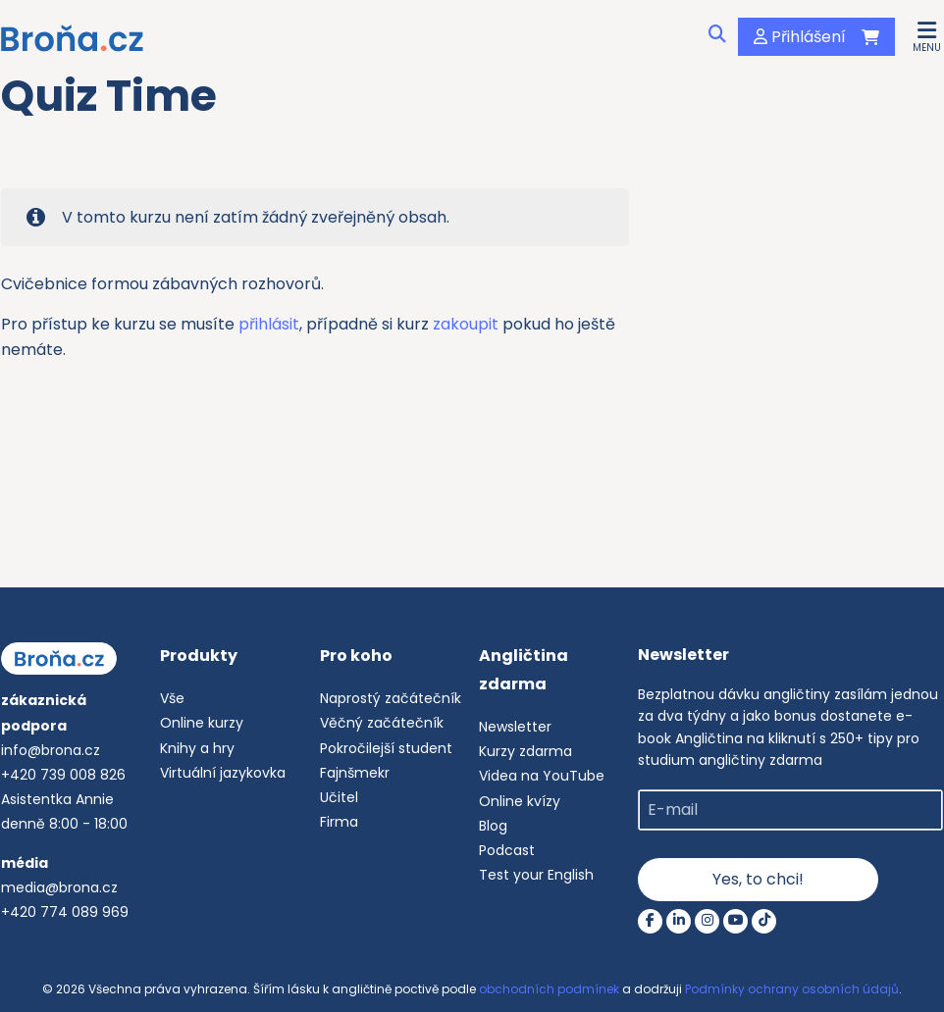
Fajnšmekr (355, 773)
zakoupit (467, 324)
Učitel (339, 797)
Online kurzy (201, 723)
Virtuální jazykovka (223, 773)
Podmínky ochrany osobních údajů (792, 989)
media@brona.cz (59, 887)
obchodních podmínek (549, 989)
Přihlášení (800, 36)
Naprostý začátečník (390, 698)
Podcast (507, 850)
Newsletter (515, 726)
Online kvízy (519, 801)
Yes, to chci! (758, 879)
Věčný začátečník (382, 723)
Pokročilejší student (386, 748)
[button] (927, 36)
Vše (172, 698)
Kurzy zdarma (525, 751)
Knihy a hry (197, 748)
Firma (339, 822)
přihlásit (268, 324)
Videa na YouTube (541, 775)
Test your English (536, 875)
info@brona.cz (50, 750)
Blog (493, 825)
